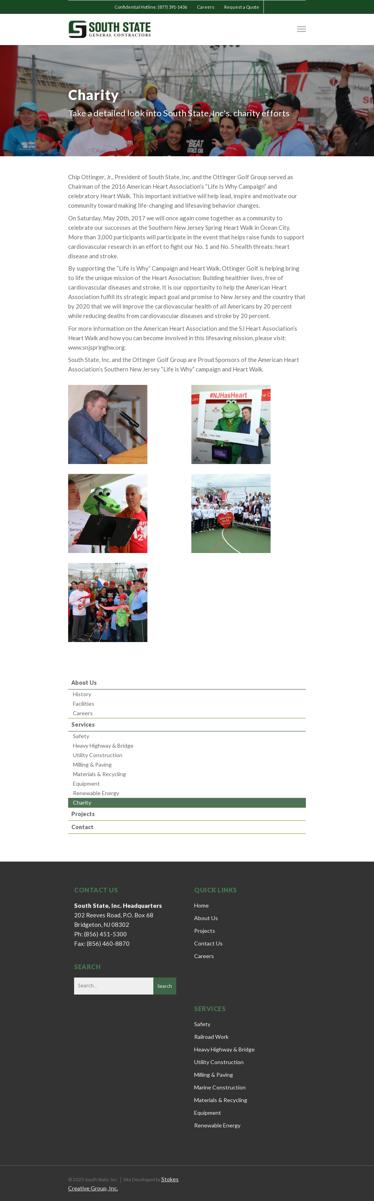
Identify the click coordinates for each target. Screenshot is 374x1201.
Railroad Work (211, 1036)
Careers (205, 6)
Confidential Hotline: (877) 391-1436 (150, 6)
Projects (83, 814)
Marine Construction (220, 1087)
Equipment (86, 783)
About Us (84, 682)
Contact (82, 827)
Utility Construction (97, 755)
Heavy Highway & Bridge (103, 745)
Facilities (83, 703)
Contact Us (208, 943)
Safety (81, 736)
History (82, 694)
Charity (82, 802)
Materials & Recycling (99, 774)
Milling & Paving (92, 764)
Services (83, 724)
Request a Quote (241, 6)
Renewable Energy (96, 793)
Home (201, 905)
